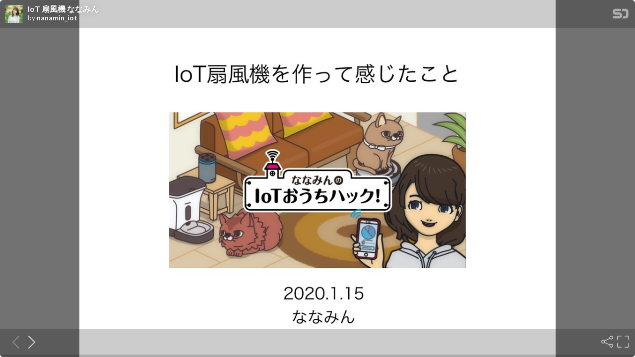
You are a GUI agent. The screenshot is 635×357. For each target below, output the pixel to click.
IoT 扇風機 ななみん (63, 9)
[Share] (606, 342)
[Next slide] (29, 342)
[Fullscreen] (622, 342)
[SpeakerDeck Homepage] (621, 15)
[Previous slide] (13, 342)
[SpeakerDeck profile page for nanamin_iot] (14, 14)
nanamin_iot (57, 17)
